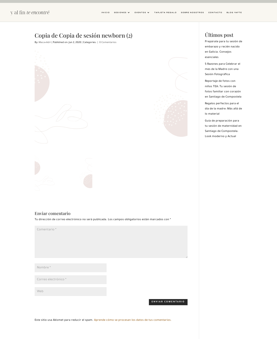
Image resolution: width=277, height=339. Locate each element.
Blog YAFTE (234, 12)
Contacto (215, 12)
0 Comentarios (107, 42)
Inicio (105, 12)
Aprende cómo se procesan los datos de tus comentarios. (133, 320)
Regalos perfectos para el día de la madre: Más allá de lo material (223, 109)
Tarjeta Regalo (165, 12)
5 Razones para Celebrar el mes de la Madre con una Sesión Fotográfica (222, 69)
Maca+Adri (45, 42)
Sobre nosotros (192, 12)
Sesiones (120, 12)
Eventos (140, 12)
